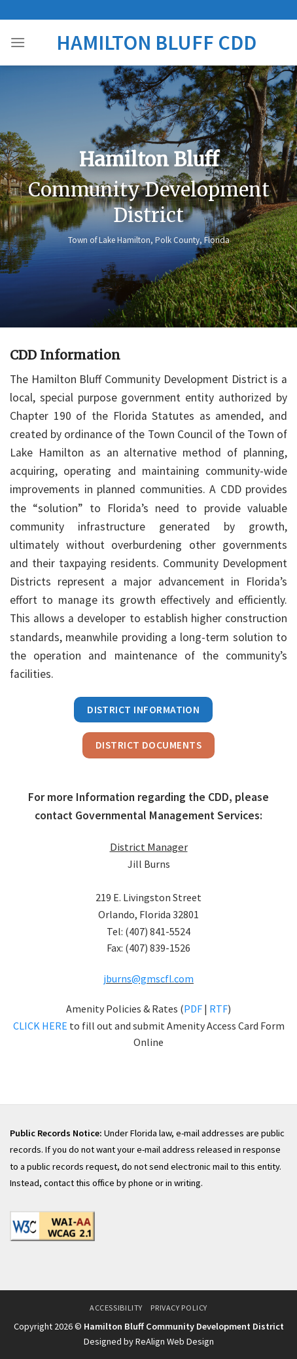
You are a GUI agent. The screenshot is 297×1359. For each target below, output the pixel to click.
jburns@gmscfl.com (148, 978)
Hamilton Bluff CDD (156, 42)
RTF (218, 1008)
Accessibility (116, 1307)
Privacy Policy (178, 1307)
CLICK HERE (40, 1025)
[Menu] (18, 42)
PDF (193, 1008)
